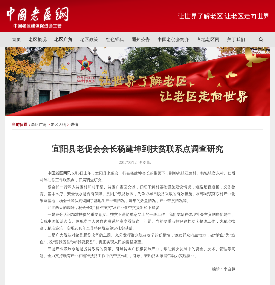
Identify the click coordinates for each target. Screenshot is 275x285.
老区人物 (58, 125)
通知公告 (141, 39)
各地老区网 (208, 39)
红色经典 (115, 39)
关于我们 (236, 39)
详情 (74, 125)
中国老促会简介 (173, 39)
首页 (16, 39)
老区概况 (38, 39)
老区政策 (89, 39)
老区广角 (63, 39)
